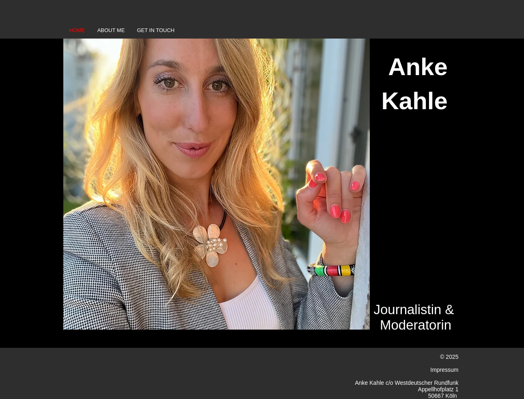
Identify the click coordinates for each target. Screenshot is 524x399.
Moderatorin (415, 324)
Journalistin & (413, 309)
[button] (216, 184)
